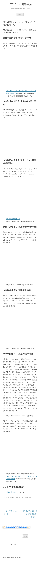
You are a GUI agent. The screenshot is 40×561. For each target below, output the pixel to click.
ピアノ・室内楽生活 (20, 4)
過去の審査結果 (11, 492)
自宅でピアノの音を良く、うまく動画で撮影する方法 (29, 514)
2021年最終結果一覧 (13, 219)
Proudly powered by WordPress (12, 557)
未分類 (12, 497)
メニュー (20, 14)
